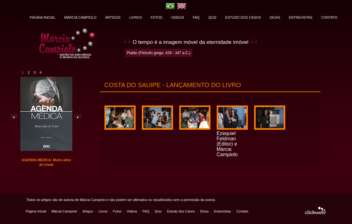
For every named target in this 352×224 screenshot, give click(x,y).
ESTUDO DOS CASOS (243, 17)
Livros (103, 211)
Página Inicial (36, 211)
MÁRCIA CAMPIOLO (80, 17)
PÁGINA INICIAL (43, 17)
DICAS (275, 17)
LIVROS (135, 17)
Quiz (158, 211)
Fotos (117, 211)
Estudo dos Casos (181, 211)
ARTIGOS (112, 17)
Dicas (204, 211)
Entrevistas (222, 211)
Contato (242, 211)
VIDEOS (177, 17)
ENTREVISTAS (301, 17)
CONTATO (329, 17)
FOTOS (156, 17)
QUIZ (212, 17)
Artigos (87, 211)
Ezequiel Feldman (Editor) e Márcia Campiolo (227, 144)
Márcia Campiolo (64, 211)
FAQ (196, 17)
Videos (132, 211)
